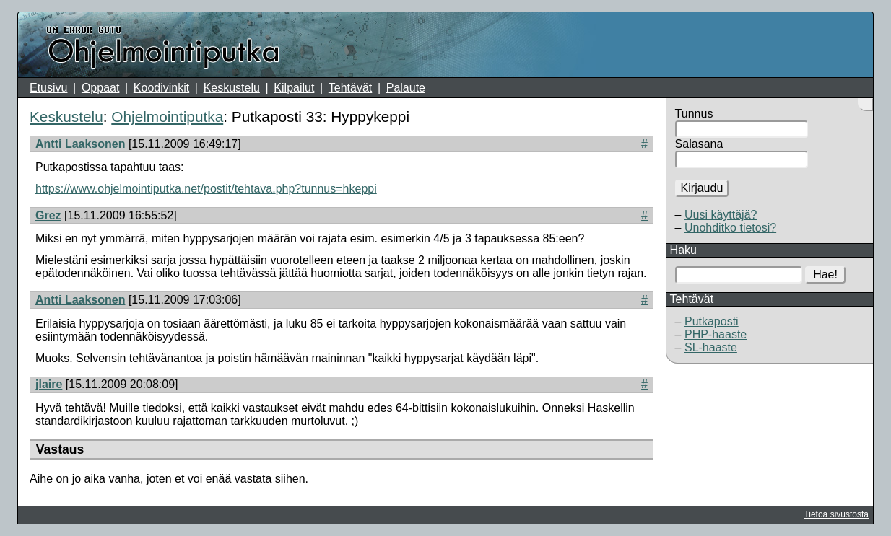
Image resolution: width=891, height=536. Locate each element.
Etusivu (48, 88)
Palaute (405, 88)
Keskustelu (232, 88)
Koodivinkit (161, 88)
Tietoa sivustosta (836, 514)
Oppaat (100, 88)
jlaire (48, 384)
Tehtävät (350, 88)
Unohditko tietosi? (730, 227)
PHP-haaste (715, 334)
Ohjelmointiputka (167, 116)
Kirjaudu (702, 188)
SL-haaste (710, 347)
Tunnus (694, 113)
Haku (683, 250)
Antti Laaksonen (80, 144)
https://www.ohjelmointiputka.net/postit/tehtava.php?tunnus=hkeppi (206, 189)
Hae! (825, 274)
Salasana (699, 144)
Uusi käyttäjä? (720, 214)
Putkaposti (711, 321)
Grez (48, 215)
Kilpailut (294, 88)
